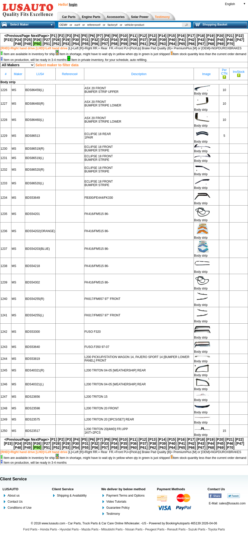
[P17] (191, 36)
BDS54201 (32, 214)
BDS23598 (32, 408)
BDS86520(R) (34, 169)
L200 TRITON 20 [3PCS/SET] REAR (109, 419)
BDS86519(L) (34, 158)
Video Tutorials (116, 501)
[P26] (37, 40)
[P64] (172, 44)
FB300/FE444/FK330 (99, 197)
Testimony (113, 514)
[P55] (85, 44)
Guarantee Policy (118, 507)
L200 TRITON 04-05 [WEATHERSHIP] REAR (115, 370)
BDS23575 (32, 419)
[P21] (229, 36)
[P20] (220, 36)
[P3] (69, 36)
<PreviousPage (17, 36)
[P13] (152, 36)
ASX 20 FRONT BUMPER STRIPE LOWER (103, 103)
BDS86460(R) (34, 103)
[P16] (181, 36)
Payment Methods (171, 489)
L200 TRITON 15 (96, 396)
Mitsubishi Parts (112, 529)
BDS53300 (32, 331)
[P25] (27, 40)
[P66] (191, 44)
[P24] (18, 40)
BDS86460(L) (34, 120)
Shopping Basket (211, 25)
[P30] (75, 40)
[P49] (27, 44)
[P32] (95, 40)
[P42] (191, 40)
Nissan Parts (133, 529)
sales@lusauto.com (232, 503)
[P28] (56, 40)
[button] (186, 25)
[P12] (142, 36)
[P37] (143, 40)
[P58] (114, 44)
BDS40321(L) (34, 384)
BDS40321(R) (34, 370)
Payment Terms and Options (125, 495)
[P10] (123, 36)
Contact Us (15, 501)
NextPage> (40, 36)
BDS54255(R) (34, 299)
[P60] (133, 44)
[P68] (210, 44)
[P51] (47, 44)
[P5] (84, 36)
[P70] (230, 44)
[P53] (66, 44)
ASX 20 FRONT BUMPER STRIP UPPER (101, 90)
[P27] (47, 40)
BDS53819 (32, 359)
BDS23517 (32, 431)
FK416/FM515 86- (97, 214)
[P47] (239, 40)
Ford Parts (30, 529)
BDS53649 (32, 197)
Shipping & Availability (72, 495)
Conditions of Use (20, 507)
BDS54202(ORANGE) (40, 231)
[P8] (107, 36)
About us (13, 495)
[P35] (124, 40)
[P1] (53, 36)
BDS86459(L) (34, 90)
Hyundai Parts (69, 529)
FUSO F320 (93, 331)
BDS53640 (32, 347)
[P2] (61, 36)
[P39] (162, 40)
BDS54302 (32, 282)
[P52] (56, 44)
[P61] (143, 44)
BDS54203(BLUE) (37, 249)
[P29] (66, 40)
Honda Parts (48, 529)
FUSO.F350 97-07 (97, 347)
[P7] (99, 36)
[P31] (85, 40)
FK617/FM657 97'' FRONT (102, 299)
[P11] (133, 36)
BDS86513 (32, 136)
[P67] (201, 44)
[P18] (200, 36)
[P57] (104, 44)
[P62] (153, 44)
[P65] (182, 44)
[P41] (182, 40)
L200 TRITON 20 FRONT (102, 408)
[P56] (95, 44)
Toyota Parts (216, 529)
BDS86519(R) (34, 148)
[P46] (230, 40)
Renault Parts (176, 529)
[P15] (172, 36)
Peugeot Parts (154, 529)
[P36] (133, 40)
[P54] (75, 44)
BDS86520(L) (34, 183)
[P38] (153, 40)
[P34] (114, 40)
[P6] (92, 36)
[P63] (162, 44)
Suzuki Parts (196, 529)
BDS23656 (32, 396)
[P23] (8, 40)
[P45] (220, 40)
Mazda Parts (89, 529)
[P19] (210, 36)
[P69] (220, 44)
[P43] (201, 40)
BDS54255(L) (34, 315)
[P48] (18, 44)
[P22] (239, 36)
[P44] (210, 40)
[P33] (104, 40)
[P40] (172, 40)
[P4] (76, 36)
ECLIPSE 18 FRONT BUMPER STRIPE (99, 148)
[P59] (124, 44)
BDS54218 (32, 266)
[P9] (115, 36)
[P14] (162, 36)
